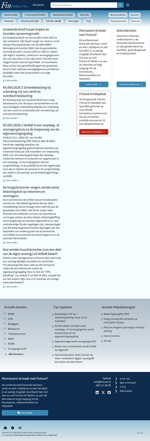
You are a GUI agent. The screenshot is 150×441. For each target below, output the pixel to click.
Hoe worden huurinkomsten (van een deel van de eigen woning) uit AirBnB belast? (32, 251)
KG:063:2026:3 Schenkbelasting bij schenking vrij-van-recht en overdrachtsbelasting (27, 92)
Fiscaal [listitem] (107, 341)
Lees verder (92, 84)
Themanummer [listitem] (14, 334)
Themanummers (118, 21)
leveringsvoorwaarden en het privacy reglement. (36, 435)
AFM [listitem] (8, 319)
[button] (128, 5)
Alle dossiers (15, 354)
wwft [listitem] (8, 339)
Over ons (135, 21)
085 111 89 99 (103, 385)
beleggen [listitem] (10, 324)
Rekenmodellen (118, 15)
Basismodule (11, 15)
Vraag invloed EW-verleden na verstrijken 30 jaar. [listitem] (120, 320)
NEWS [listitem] (9, 344)
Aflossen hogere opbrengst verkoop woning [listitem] (124, 329)
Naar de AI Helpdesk (92, 131)
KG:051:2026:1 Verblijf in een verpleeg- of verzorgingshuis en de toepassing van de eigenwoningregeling (31, 129)
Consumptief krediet (35, 15)
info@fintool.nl (102, 382)
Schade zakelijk (53, 21)
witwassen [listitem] (11, 329)
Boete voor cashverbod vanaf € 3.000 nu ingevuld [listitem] (75, 348)
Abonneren (38, 5)
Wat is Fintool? (128, 383)
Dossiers (135, 15)
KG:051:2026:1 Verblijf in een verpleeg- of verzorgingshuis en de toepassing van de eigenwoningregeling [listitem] (74, 331)
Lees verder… (12, 80)
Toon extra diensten (129, 84)
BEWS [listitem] (8, 314)
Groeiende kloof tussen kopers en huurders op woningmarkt (26, 31)
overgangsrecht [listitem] (14, 349)
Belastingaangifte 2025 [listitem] (116, 314)
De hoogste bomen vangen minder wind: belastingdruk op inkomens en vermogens (31, 191)
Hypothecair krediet (63, 15)
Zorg (88, 21)
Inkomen (84, 15)
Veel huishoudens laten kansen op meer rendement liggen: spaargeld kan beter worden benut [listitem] (74, 358)
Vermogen (73, 21)
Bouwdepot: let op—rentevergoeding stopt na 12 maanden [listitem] (71, 317)
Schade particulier (30, 21)
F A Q (123, 387)
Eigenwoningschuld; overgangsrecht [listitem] (75, 341)
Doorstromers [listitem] (112, 336)
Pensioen (9, 21)
